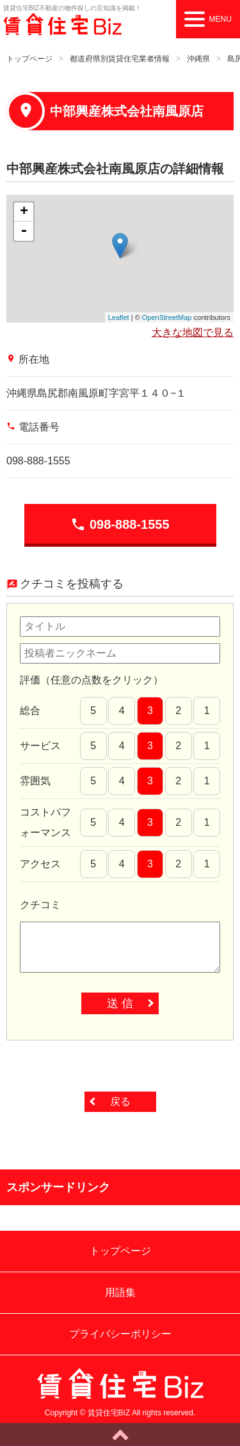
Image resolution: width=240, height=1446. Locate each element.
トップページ (29, 58)
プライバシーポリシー (120, 1333)
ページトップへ (120, 1434)
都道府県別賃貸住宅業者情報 (120, 58)
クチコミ (40, 904)
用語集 (120, 1292)
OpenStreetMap (167, 317)
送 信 (120, 1003)
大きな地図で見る (193, 332)
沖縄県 (198, 58)
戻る (120, 1101)
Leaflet (118, 317)
